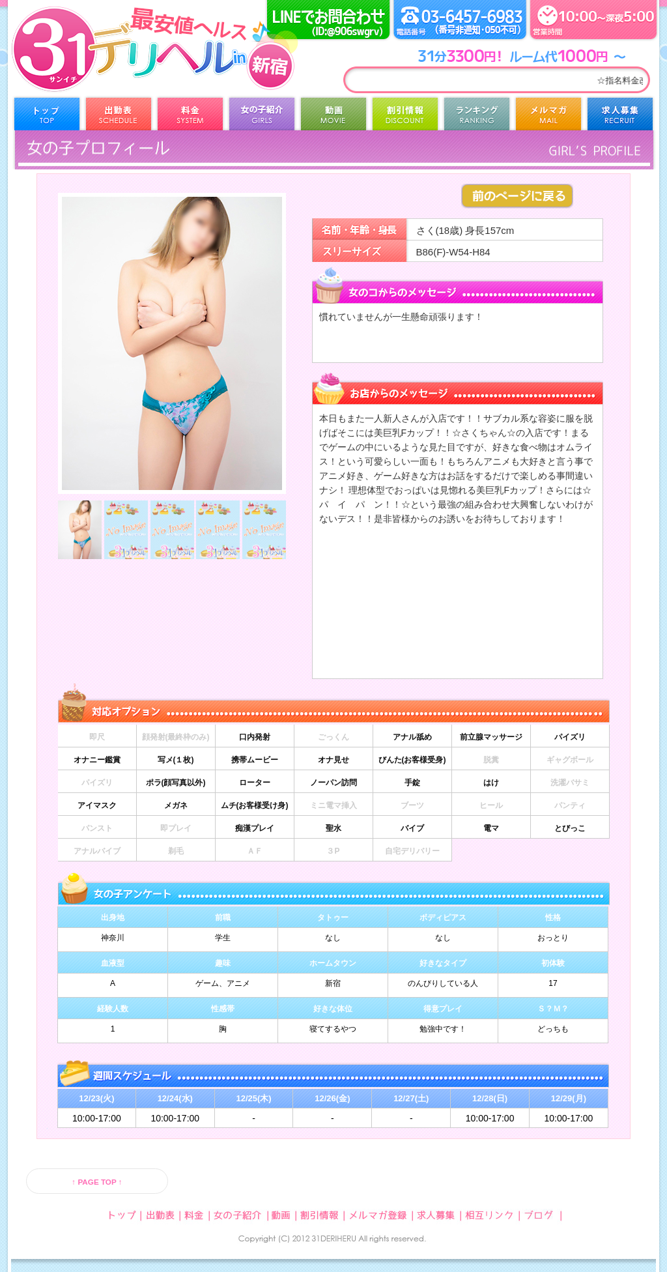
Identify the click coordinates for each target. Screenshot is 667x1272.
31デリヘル (115, 65)
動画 (333, 117)
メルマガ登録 (548, 117)
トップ (47, 117)
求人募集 (620, 117)
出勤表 (118, 117)
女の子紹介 (262, 117)
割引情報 (405, 117)
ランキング (477, 117)
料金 (190, 117)
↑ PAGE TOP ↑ (97, 1182)
